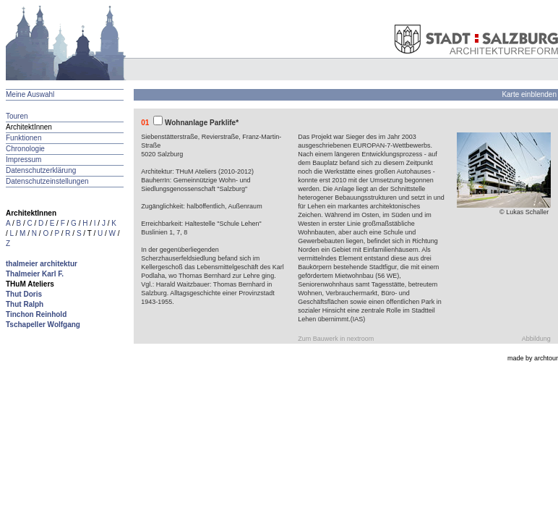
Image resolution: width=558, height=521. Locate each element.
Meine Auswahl (30, 94)
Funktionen (23, 138)
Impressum (23, 160)
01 (145, 123)
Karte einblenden (529, 94)
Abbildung (536, 338)
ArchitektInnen (29, 127)
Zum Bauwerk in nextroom (336, 338)
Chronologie (25, 149)
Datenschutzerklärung (41, 170)
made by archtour (532, 358)
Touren (17, 116)
